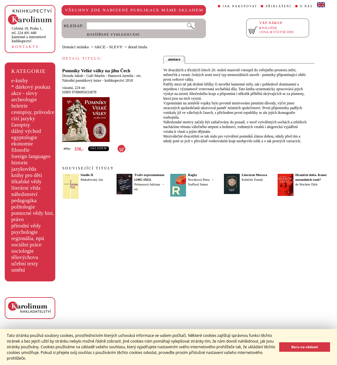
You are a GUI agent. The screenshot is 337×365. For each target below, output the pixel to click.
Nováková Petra (198, 179)
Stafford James (198, 184)
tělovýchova (24, 257)
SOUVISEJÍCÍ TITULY (88, 168)
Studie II (87, 175)
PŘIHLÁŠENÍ (278, 6)
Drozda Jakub (72, 76)
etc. (139, 76)
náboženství (24, 194)
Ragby (192, 175)
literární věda (25, 188)
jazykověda (23, 169)
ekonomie (22, 144)
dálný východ (26, 131)
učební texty (24, 264)
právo (17, 219)
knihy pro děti (26, 175)
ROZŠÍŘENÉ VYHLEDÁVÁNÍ (113, 34)
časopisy (20, 125)
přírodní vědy (26, 226)
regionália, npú (27, 238)
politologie (23, 207)
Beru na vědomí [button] (304, 346)
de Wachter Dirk (306, 184)
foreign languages (31, 156)
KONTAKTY (25, 46)
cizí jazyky (23, 118)
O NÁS (306, 6)
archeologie (24, 100)
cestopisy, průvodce (33, 112)
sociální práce (26, 245)
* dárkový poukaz (31, 87)
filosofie (20, 150)
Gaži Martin (95, 76)
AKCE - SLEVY (108, 46)
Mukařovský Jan (92, 179)
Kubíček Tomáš (252, 179)
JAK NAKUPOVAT (240, 6)
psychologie (24, 232)
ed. (136, 189)
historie (19, 163)
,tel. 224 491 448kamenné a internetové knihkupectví (29, 34)
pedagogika (24, 200)
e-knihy (19, 81)
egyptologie (24, 137)
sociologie (22, 251)
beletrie (19, 106)
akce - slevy (24, 93)
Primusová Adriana (147, 184)
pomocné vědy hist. (32, 213)
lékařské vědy (26, 182)
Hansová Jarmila (120, 76)
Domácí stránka (75, 46)
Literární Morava (254, 175)
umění (18, 270)
